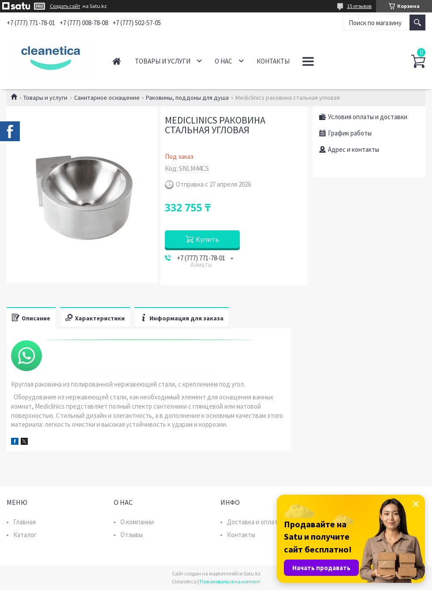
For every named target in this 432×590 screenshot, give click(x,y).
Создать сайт (65, 6)
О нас (223, 61)
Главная (116, 61)
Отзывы (131, 534)
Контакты (273, 61)
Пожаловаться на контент (230, 581)
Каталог (25, 534)
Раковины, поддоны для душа (187, 97)
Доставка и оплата (254, 522)
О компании (137, 522)
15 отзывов (359, 6)
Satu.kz (252, 573)
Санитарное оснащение (107, 97)
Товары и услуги (162, 61)
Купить (207, 239)
